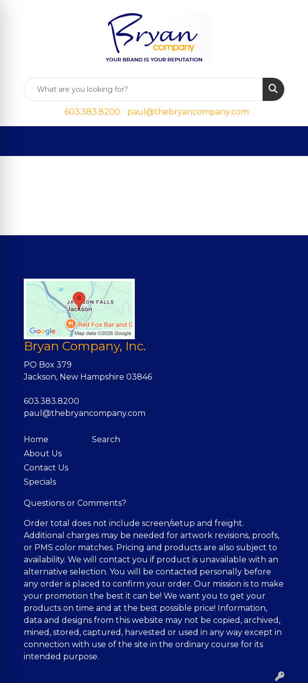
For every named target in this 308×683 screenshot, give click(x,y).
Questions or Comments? (75, 503)
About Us (43, 453)
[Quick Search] (143, 89)
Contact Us (46, 467)
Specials (40, 482)
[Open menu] (288, 141)
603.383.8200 (92, 112)
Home (36, 439)
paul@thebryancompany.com (188, 112)
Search (106, 439)
